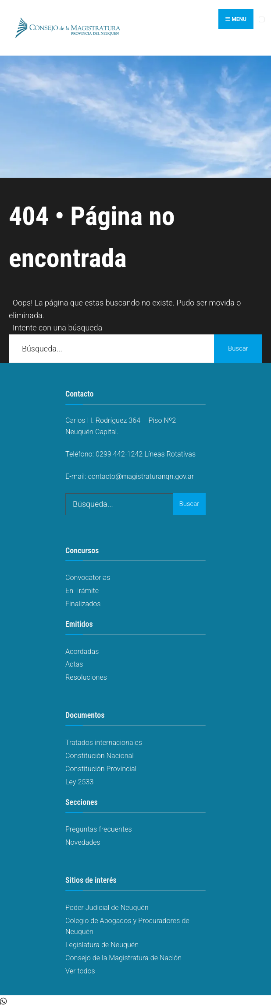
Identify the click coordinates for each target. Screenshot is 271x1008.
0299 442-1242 (119, 454)
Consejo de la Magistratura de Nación (123, 958)
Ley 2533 (79, 782)
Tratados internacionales (103, 742)
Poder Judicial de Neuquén (107, 907)
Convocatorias (87, 577)
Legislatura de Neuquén (102, 945)
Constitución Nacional (99, 756)
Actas (74, 664)
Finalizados (82, 604)
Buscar (238, 348)
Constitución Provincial (100, 769)
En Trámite (82, 591)
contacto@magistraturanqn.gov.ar (141, 476)
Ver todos (80, 971)
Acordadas (82, 651)
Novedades (82, 842)
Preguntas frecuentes (98, 829)
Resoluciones (86, 677)
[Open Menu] (261, 19)
